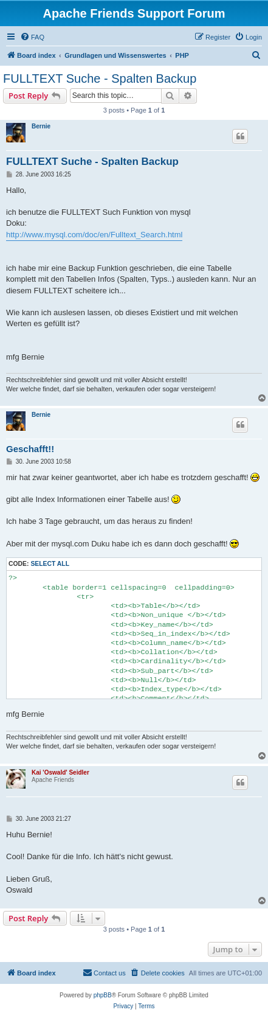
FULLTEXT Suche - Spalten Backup (99, 78)
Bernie (41, 126)
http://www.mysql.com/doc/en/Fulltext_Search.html (94, 234)
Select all (49, 563)
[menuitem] (32, 37)
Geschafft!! (30, 449)
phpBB (103, 995)
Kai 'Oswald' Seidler (60, 772)
